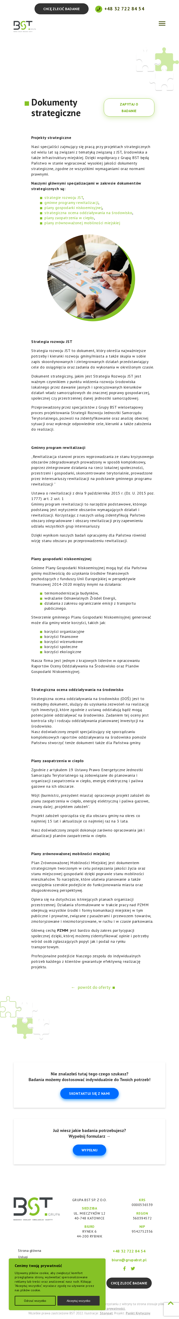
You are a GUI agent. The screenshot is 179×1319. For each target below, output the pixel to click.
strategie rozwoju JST (63, 197)
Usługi (23, 1257)
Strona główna (29, 1250)
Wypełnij (90, 1150)
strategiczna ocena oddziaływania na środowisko (88, 212)
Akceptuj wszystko (78, 1301)
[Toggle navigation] (162, 23)
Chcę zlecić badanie (61, 9)
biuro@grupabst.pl (129, 1259)
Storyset (106, 1313)
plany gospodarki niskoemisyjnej (73, 207)
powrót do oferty (94, 987)
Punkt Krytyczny (138, 1313)
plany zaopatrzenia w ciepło (69, 217)
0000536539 (142, 1204)
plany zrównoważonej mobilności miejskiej (82, 222)
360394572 (142, 1218)
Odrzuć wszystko (35, 1301)
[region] (57, 1284)
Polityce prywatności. (110, 1308)
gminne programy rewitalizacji (71, 202)
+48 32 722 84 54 (124, 9)
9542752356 (142, 1231)
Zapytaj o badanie (129, 107)
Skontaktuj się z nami (89, 1093)
